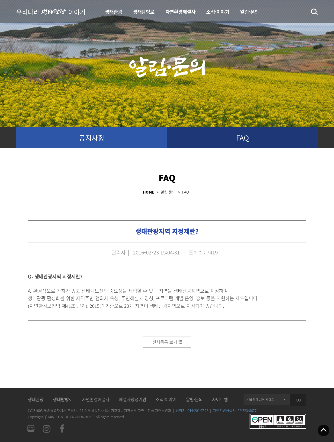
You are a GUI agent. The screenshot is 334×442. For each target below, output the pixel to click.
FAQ (242, 137)
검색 (314, 12)
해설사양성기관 (132, 399)
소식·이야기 (217, 11)
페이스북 (62, 428)
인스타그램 (46, 428)
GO (298, 400)
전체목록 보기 (164, 342)
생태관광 (113, 11)
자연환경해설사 (180, 11)
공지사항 (91, 137)
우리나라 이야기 (51, 11)
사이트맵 (220, 399)
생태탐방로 (143, 11)
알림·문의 (249, 11)
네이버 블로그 (30, 428)
